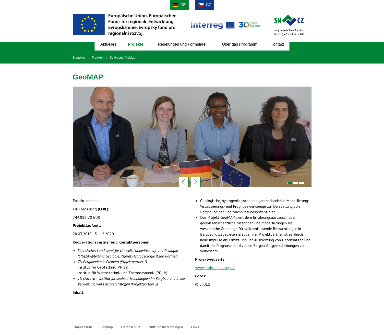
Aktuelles (108, 44)
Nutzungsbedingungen (166, 327)
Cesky (204, 5)
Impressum (83, 327)
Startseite (79, 57)
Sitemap (106, 327)
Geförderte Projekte (122, 57)
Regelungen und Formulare (182, 44)
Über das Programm (239, 44)
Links (195, 327)
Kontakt (277, 44)
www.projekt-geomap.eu (215, 267)
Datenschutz (130, 327)
